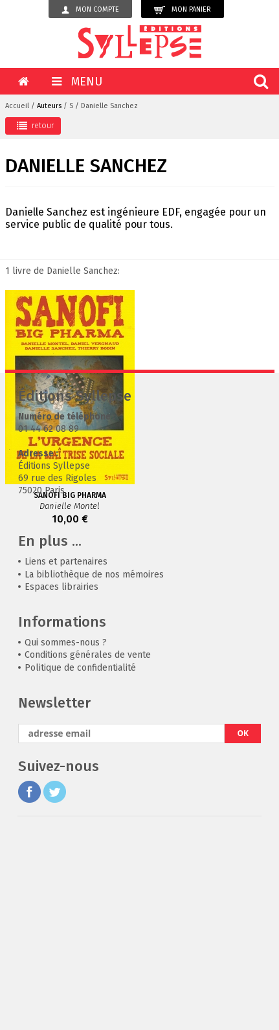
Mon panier (182, 10)
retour (35, 125)
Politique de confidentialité (80, 862)
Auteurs (49, 106)
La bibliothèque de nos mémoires (94, 768)
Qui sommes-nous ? (66, 836)
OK (243, 927)
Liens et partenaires (66, 755)
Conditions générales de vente (88, 849)
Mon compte (90, 9)
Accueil (17, 106)
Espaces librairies (61, 781)
